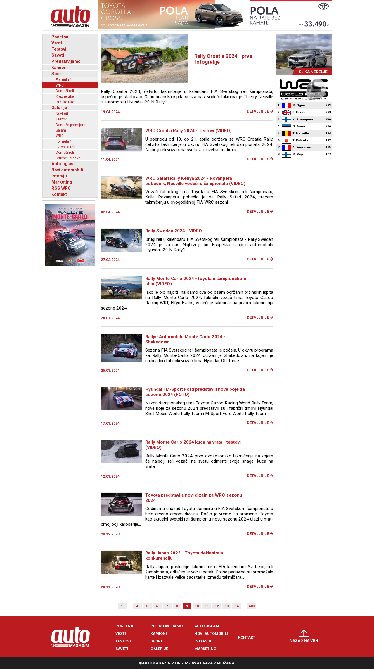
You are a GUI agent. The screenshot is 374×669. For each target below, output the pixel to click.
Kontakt (59, 194)
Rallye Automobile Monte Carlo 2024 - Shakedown (185, 339)
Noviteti (62, 114)
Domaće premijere (70, 125)
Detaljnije (258, 111)
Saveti (57, 55)
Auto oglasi (63, 163)
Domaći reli (65, 91)
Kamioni (59, 67)
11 (207, 606)
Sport (57, 73)
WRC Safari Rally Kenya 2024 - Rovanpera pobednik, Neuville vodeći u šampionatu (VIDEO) (195, 181)
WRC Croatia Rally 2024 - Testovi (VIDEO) (188, 130)
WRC (60, 85)
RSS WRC (61, 188)
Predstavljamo (66, 61)
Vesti (56, 43)
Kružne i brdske (68, 158)
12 (217, 606)
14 (237, 606)
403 (252, 606)
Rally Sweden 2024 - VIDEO (173, 231)
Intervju (59, 176)
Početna (59, 36)
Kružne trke (65, 96)
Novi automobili (67, 169)
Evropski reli (65, 147)
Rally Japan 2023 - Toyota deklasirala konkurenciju (184, 555)
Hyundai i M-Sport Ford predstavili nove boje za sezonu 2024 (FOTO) (195, 392)
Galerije (59, 107)
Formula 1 (64, 80)
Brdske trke (65, 102)
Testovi (58, 49)
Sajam (61, 130)
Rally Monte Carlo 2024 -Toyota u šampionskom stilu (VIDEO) (195, 281)
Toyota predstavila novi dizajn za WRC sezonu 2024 (193, 497)
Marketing (61, 182)
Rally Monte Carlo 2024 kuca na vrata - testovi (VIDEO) (193, 445)
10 (197, 606)
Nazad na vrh (304, 640)
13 (227, 606)
